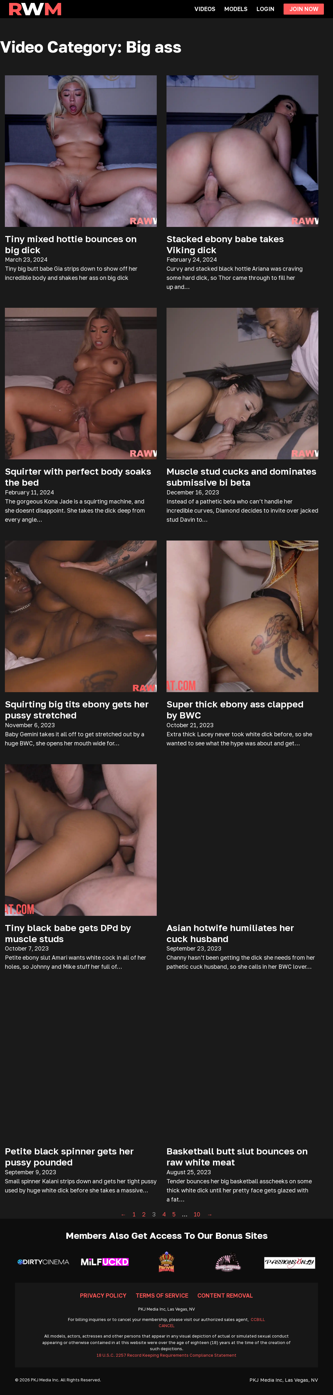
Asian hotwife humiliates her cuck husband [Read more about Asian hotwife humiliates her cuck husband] (230, 933)
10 (197, 1214)
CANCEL (167, 1325)
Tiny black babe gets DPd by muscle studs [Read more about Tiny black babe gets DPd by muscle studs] (68, 933)
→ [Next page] (210, 1214)
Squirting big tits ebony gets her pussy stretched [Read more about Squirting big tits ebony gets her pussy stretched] (77, 709)
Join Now (303, 9)
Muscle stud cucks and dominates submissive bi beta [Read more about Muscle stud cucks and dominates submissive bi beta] (241, 477)
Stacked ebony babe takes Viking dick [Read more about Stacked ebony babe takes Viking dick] (225, 244)
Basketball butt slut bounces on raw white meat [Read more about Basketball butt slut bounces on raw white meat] (237, 1156)
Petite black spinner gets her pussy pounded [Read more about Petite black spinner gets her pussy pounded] (69, 1156)
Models (235, 9)
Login (265, 9)
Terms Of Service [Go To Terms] (162, 1295)
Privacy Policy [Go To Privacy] (103, 1295)
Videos (204, 9)
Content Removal (225, 1295)
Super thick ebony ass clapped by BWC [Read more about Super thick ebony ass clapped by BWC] (234, 709)
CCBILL (258, 1319)
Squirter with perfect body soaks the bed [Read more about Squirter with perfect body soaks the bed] (78, 477)
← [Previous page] (124, 1214)
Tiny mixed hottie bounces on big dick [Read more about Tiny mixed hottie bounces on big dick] (71, 244)
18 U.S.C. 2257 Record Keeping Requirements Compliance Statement (166, 1355)
